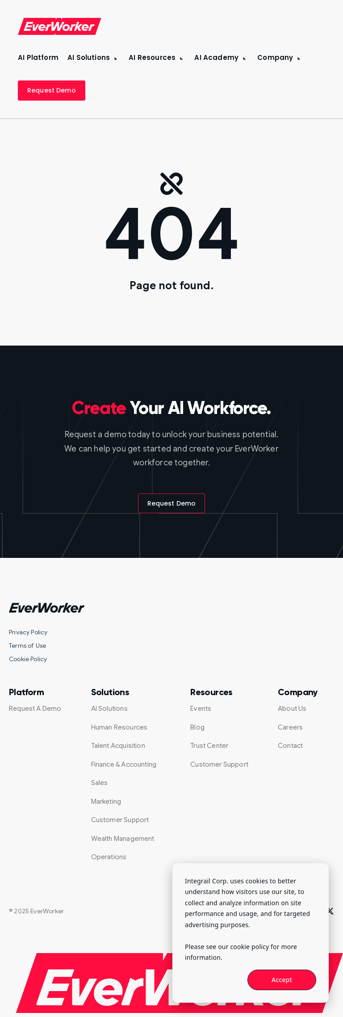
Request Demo (51, 90)
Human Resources (119, 727)
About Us (292, 709)
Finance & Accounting (124, 764)
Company (275, 57)
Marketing (106, 802)
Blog (197, 727)
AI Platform (38, 57)
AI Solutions (88, 57)
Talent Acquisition (118, 746)
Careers (290, 727)
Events (200, 709)
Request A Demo (35, 709)
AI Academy (216, 57)
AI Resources (152, 57)
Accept (282, 979)
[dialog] (250, 933)
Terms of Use (27, 645)
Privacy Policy (28, 632)
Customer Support (120, 820)
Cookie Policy (28, 659)
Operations (109, 857)
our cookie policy (243, 946)
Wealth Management (123, 839)
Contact (290, 746)
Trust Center (209, 746)
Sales (99, 783)
